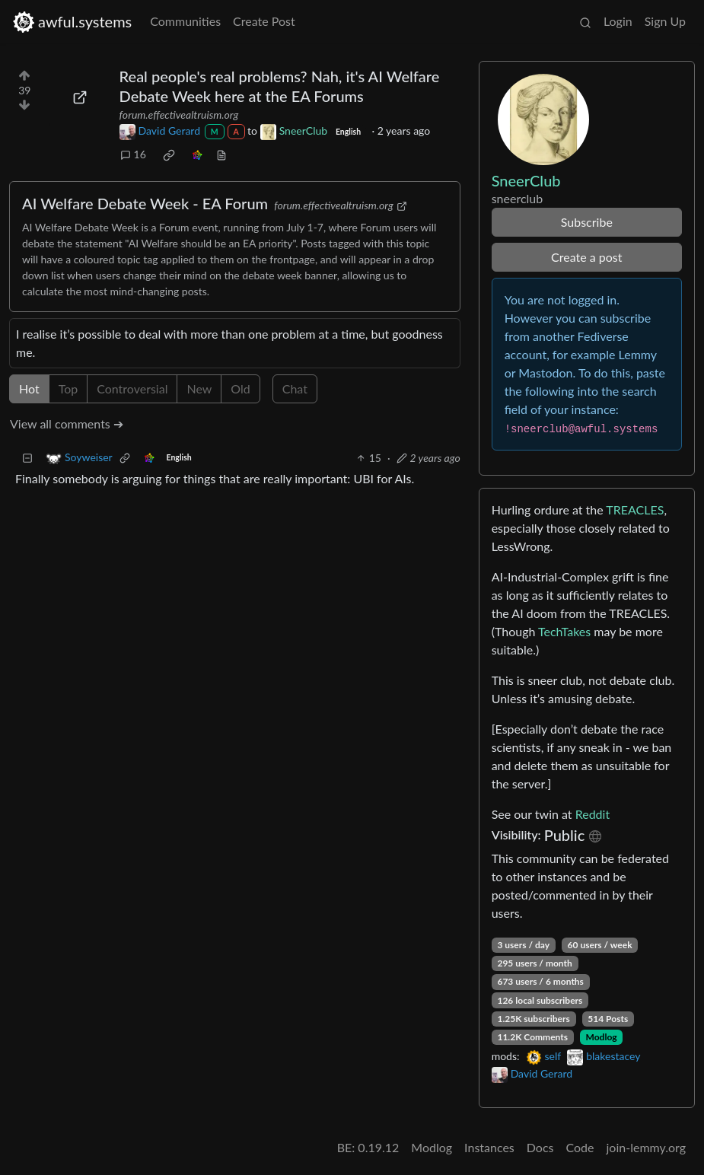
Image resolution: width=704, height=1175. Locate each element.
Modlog (601, 1037)
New (199, 388)
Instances (489, 1147)
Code (580, 1147)
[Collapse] (27, 458)
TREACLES (635, 509)
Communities (185, 21)
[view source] (221, 154)
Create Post (264, 21)
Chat (294, 388)
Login (618, 21)
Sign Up (665, 21)
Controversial (132, 388)
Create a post (586, 257)
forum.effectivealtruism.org (179, 114)
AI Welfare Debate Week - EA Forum (145, 203)
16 (133, 154)
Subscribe (587, 222)
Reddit (592, 814)
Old (240, 388)
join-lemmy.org (646, 1147)
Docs (540, 1147)
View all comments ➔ (66, 423)
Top (68, 388)
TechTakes (564, 631)
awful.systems (72, 21)
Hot (29, 388)
